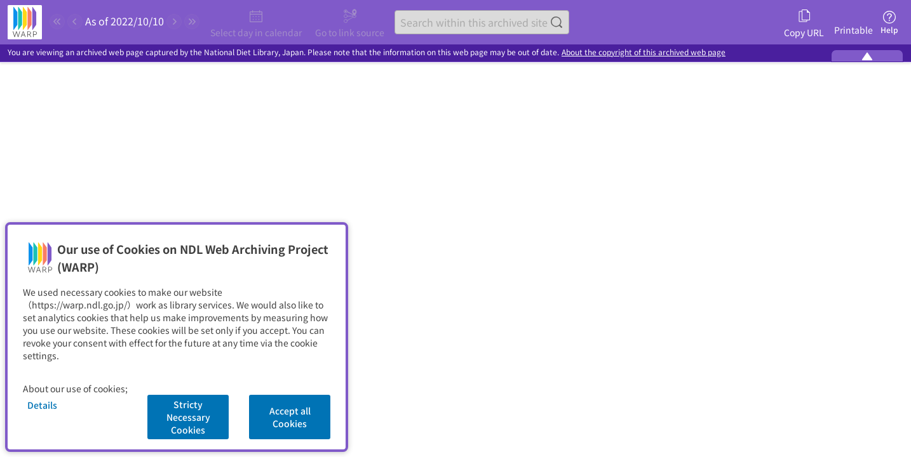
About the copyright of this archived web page (643, 52)
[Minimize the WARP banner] (867, 56)
